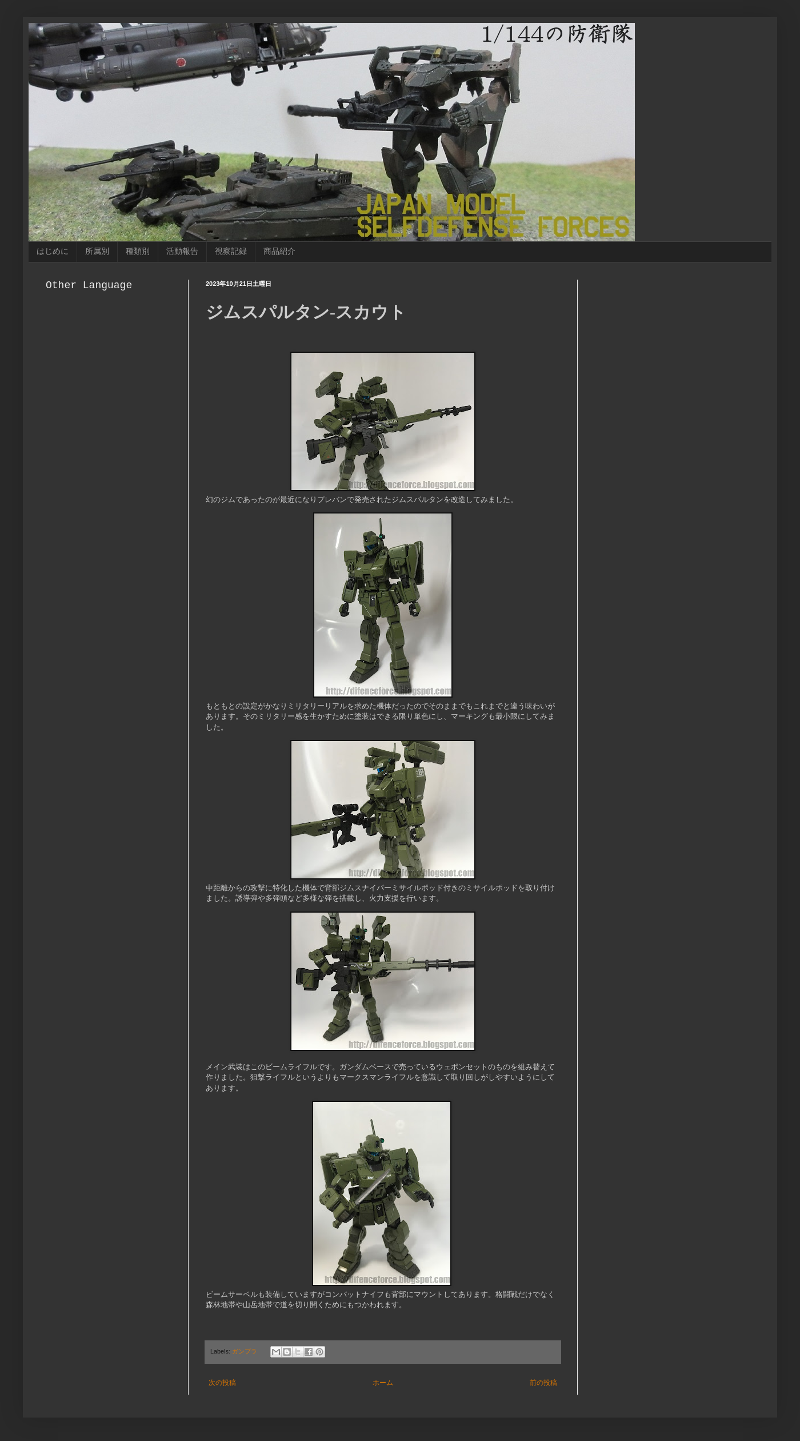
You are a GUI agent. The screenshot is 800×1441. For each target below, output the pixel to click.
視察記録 (231, 251)
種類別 (138, 251)
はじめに (53, 251)
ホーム (383, 1383)
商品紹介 (279, 251)
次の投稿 (222, 1383)
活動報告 (182, 251)
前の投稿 (543, 1383)
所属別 (97, 251)
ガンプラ (244, 1351)
